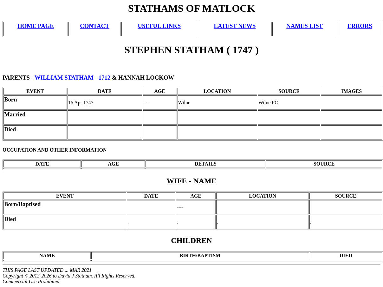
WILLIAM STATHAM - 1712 (72, 77)
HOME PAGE (35, 26)
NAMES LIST (304, 26)
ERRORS (359, 26)
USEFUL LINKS (159, 26)
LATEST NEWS (235, 26)
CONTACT (94, 26)
